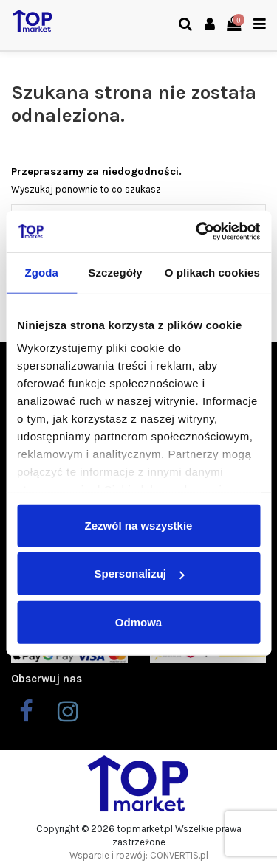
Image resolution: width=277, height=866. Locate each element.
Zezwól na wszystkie (139, 525)
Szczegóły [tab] (115, 272)
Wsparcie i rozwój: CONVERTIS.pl (138, 855)
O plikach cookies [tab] (212, 272)
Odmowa (138, 621)
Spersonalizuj (139, 573)
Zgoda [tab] (41, 272)
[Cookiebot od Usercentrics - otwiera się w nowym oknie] (197, 231)
